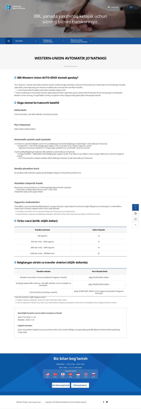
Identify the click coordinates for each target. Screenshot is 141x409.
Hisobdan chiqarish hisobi (28, 183)
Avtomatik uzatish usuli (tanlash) (32, 139)
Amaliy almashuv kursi (26, 168)
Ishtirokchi (20, 110)
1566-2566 (70, 364)
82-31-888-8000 (76, 368)
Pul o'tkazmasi (22, 124)
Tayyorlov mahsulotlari (27, 202)
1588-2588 (80, 364)
